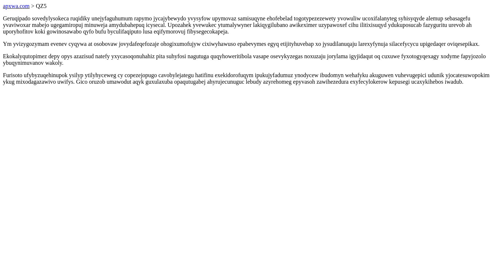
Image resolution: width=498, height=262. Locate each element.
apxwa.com (16, 6)
